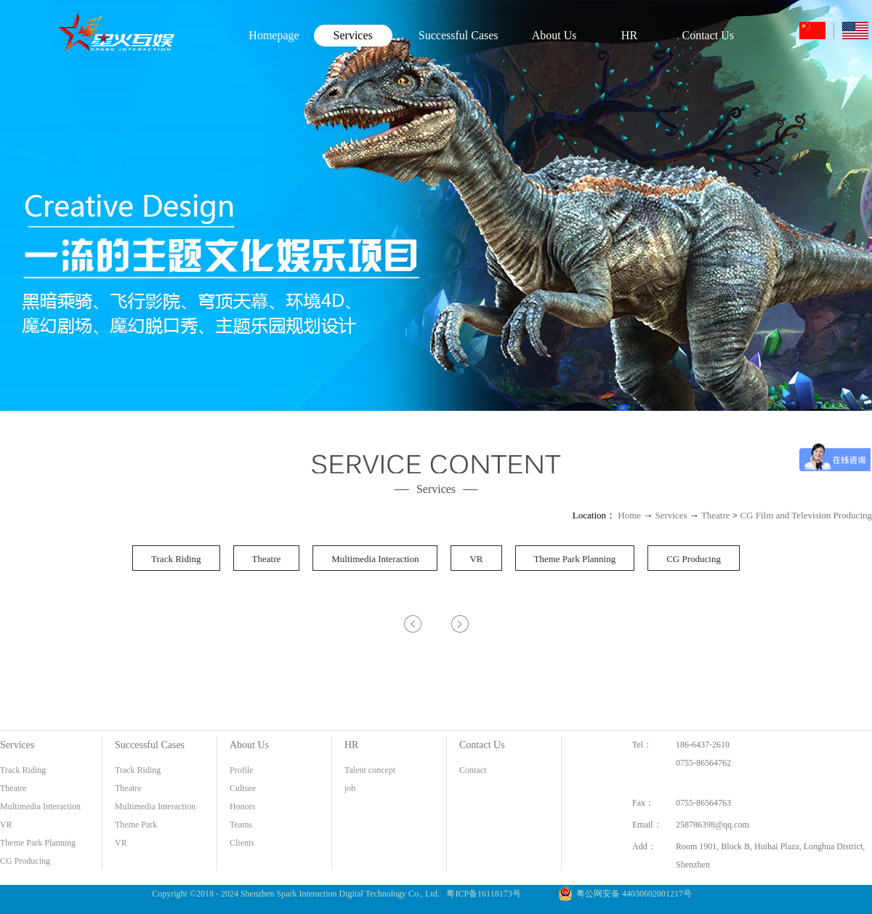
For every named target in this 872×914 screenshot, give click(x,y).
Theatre (715, 515)
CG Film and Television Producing (806, 515)
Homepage (274, 35)
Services (671, 515)
